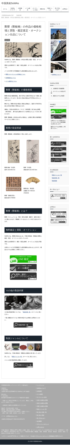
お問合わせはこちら (11, 416)
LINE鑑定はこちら (11, 78)
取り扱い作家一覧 (42, 412)
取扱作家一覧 (26, 312)
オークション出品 (35, 9)
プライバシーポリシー (43, 424)
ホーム (5, 9)
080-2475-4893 (10, 410)
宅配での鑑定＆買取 (42, 406)
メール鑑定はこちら (11, 81)
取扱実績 (54, 181)
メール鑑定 (27, 9)
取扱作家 (7, 40)
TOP (8, 15)
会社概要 (39, 421)
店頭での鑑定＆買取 (42, 403)
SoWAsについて (12, 9)
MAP (27, 391)
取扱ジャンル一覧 (17, 357)
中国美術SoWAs (11, 3)
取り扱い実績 (40, 415)
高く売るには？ (57, 9)
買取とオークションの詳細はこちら (15, 74)
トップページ (40, 385)
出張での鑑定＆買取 (42, 400)
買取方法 (42, 9)
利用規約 (51, 436)
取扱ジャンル (49, 9)
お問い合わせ (40, 427)
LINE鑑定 (20, 9)
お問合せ (64, 9)
